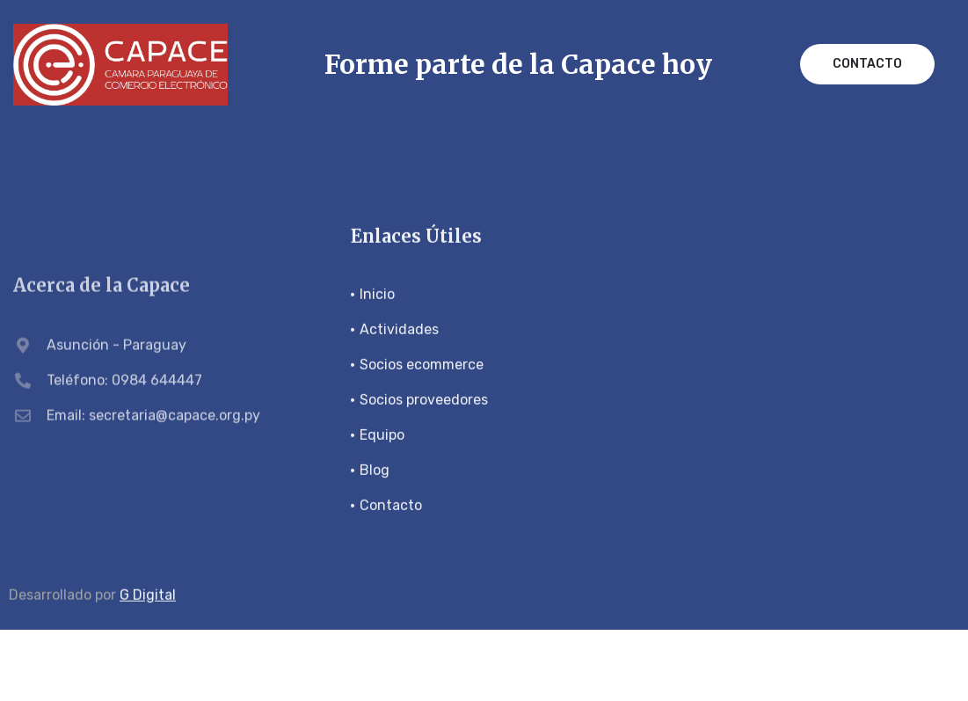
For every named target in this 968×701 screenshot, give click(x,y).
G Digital (148, 595)
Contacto (867, 63)
